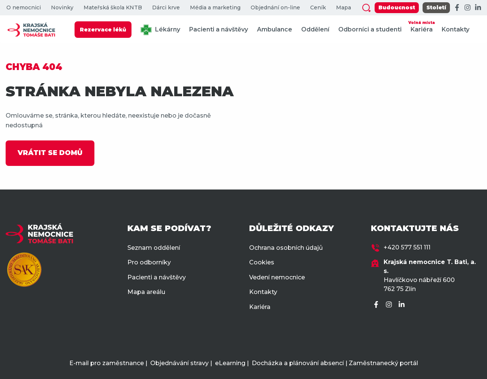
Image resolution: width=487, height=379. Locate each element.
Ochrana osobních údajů (286, 247)
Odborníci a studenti (370, 29)
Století (436, 7)
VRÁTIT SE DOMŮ (50, 153)
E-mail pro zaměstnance (106, 363)
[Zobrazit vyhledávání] (366, 7)
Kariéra (421, 26)
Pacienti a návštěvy (218, 29)
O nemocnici (23, 7)
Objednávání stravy (179, 363)
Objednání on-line (275, 7)
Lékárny (160, 29)
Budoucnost (396, 7)
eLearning (230, 363)
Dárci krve (166, 7)
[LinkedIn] (478, 8)
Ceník (318, 7)
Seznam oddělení (153, 247)
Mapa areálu (146, 291)
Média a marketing (215, 7)
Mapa (343, 7)
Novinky (62, 7)
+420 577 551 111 (407, 247)
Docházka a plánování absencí (298, 363)
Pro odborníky (149, 262)
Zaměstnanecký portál (383, 363)
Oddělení (315, 29)
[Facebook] (457, 8)
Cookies (261, 262)
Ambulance (274, 29)
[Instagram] (467, 8)
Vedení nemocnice (277, 277)
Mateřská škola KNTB (113, 7)
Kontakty (455, 29)
